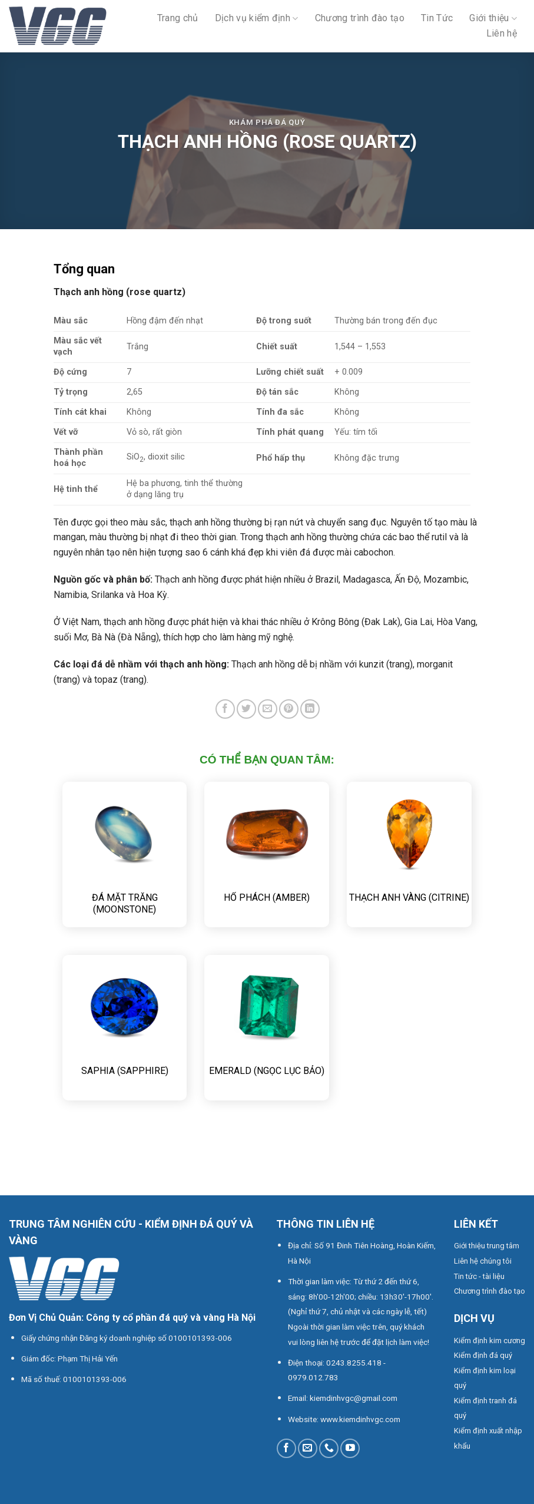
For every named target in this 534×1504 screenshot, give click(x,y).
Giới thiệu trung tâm (486, 1245)
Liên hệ (501, 33)
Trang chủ (177, 18)
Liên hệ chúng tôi (483, 1261)
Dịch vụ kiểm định (256, 18)
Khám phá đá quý (267, 122)
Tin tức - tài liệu (479, 1276)
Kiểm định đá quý (483, 1355)
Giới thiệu (493, 18)
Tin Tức (437, 18)
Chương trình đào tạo (359, 18)
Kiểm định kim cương (489, 1340)
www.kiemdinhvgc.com (360, 1419)
